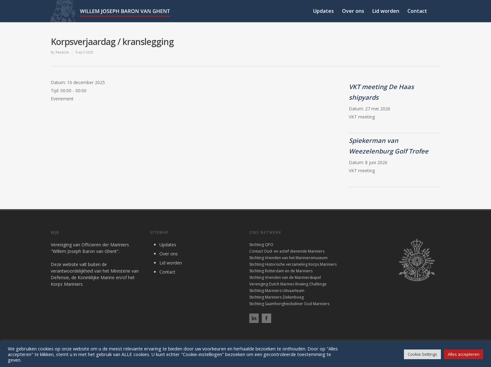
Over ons (353, 11)
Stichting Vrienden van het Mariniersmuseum (288, 257)
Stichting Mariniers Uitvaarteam (276, 290)
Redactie (62, 52)
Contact (417, 11)
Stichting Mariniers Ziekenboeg (276, 297)
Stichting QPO (261, 244)
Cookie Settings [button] (422, 354)
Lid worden (385, 11)
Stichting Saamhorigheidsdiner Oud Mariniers (289, 303)
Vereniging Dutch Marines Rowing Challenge (288, 284)
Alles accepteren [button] (463, 354)
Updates (323, 11)
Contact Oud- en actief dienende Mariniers (286, 251)
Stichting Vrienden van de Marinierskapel (285, 277)
